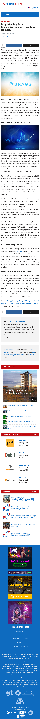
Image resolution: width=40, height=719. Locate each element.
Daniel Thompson (8, 37)
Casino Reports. (25, 707)
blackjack (13, 355)
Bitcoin (22, 477)
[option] (20, 386)
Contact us (20, 635)
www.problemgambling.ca (8, 675)
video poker (21, 355)
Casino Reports (9, 349)
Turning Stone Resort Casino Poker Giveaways (18, 391)
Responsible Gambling (20, 646)
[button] (32, 399)
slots (33, 352)
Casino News (5, 21)
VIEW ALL (34, 434)
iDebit (21, 453)
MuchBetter (24, 465)
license (19, 251)
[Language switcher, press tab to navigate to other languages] (33, 7)
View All (34, 491)
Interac (22, 440)
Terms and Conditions (20, 639)
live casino (31, 355)
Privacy (19, 642)
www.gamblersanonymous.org (26, 675)
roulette (6, 355)
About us (19, 631)
